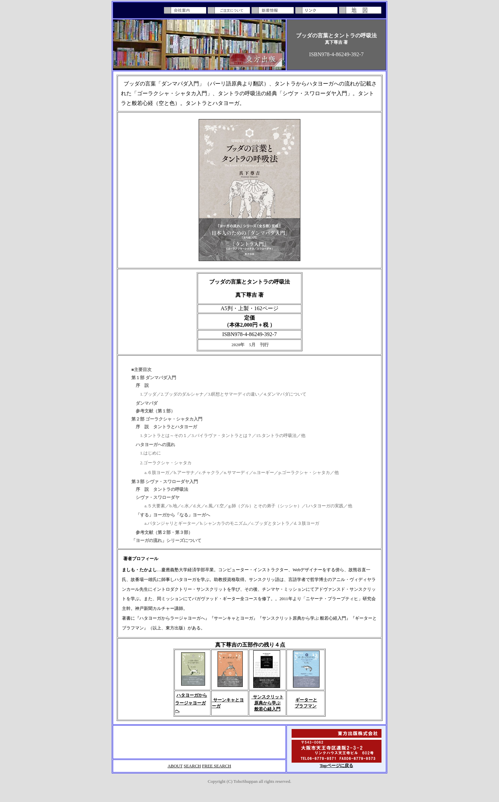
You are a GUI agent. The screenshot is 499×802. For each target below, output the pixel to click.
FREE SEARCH (216, 765)
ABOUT (175, 765)
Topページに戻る (336, 765)
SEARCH (192, 765)
